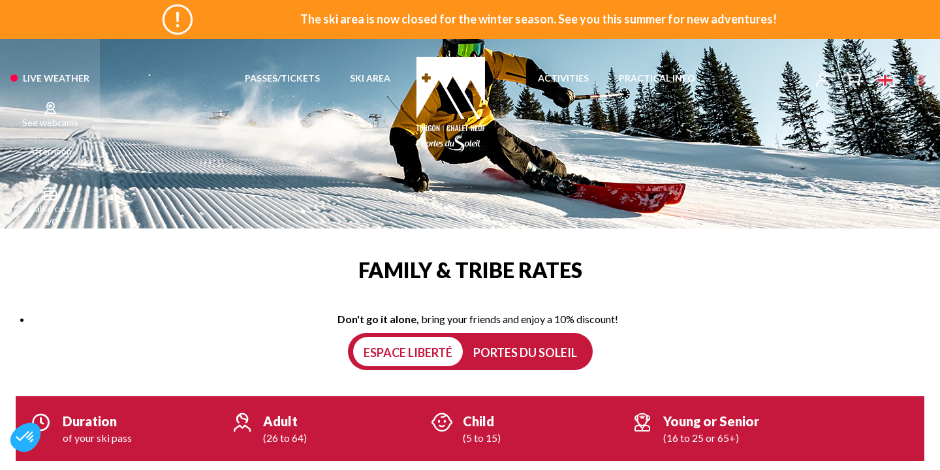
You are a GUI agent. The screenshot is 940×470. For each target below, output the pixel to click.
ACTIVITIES (563, 78)
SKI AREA (370, 78)
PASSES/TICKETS (282, 78)
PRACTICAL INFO (657, 78)
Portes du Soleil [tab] (525, 352)
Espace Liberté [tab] (408, 352)
